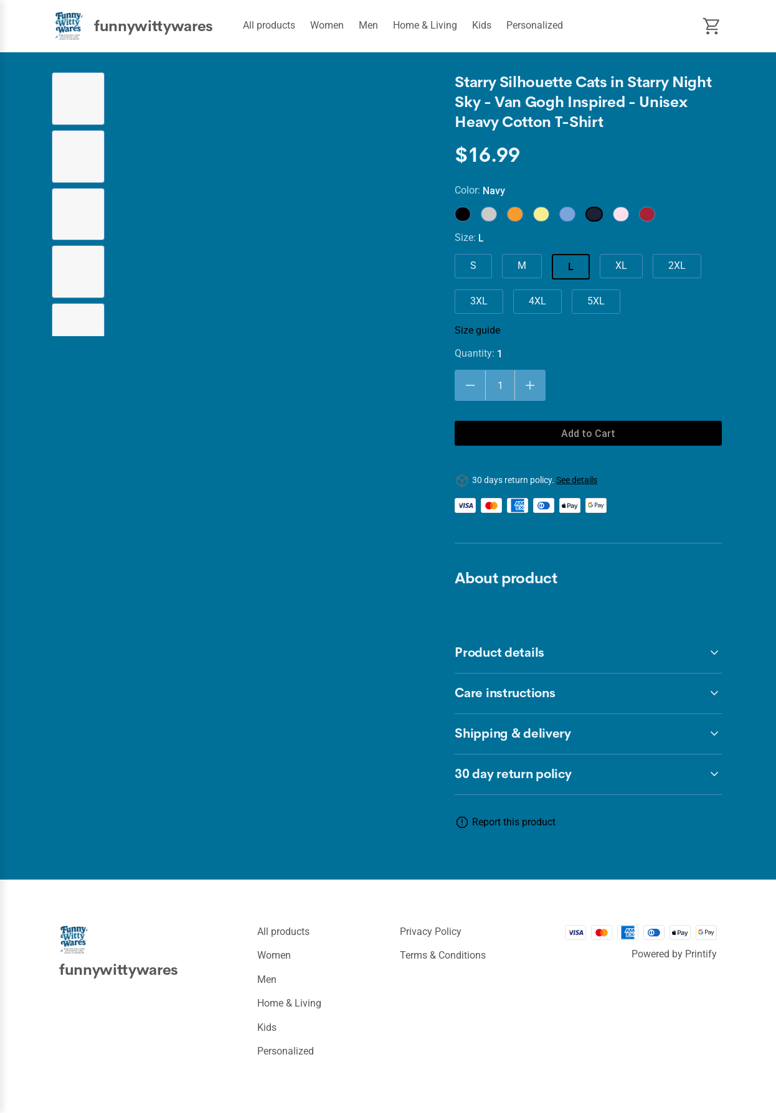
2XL (677, 265)
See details (576, 480)
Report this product (514, 822)
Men (368, 25)
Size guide (477, 330)
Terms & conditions (443, 955)
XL (621, 265)
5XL (596, 301)
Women (327, 25)
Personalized (534, 25)
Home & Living (425, 25)
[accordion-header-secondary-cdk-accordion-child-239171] (588, 653)
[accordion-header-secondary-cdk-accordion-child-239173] (588, 734)
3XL (479, 301)
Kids (481, 25)
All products (269, 25)
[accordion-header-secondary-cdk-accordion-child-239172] (588, 693)
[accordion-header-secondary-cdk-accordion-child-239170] (588, 774)
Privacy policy (430, 931)
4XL (537, 301)
